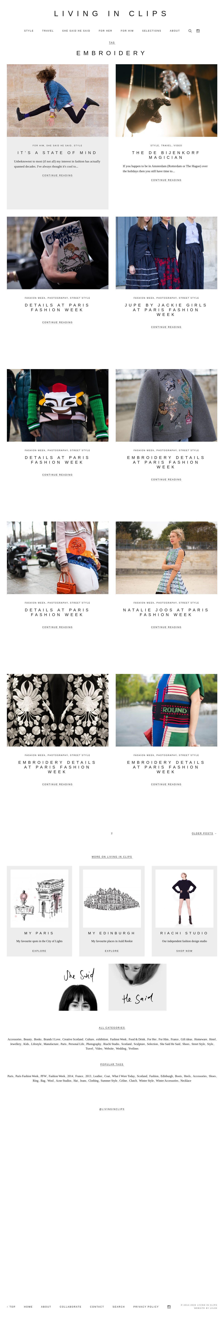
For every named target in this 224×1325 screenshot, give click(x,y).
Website (109, 1049)
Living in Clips (112, 14)
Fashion (154, 1076)
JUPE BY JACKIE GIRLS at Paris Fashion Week (166, 311)
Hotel (212, 1040)
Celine (123, 1081)
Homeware (200, 1040)
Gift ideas (186, 1040)
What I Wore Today (123, 1076)
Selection (152, 1044)
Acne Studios (63, 1081)
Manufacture (51, 1044)
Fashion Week (35, 299)
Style (78, 146)
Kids (26, 1044)
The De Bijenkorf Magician (166, 155)
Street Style (80, 299)
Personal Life (76, 1044)
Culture (89, 1040)
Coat (107, 1076)
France (175, 1040)
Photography (58, 299)
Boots (178, 1076)
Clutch (133, 1081)
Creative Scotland (72, 1040)
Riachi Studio (111, 1044)
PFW (44, 1076)
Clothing (93, 1081)
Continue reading (57, 176)
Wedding (121, 1049)
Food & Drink (137, 1040)
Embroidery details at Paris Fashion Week (166, 463)
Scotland (126, 1044)
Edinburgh (167, 1076)
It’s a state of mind (58, 153)
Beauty (28, 1040)
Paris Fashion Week (26, 1076)
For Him (38, 146)
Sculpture (139, 1044)
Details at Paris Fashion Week (57, 308)
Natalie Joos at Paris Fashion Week (166, 613)
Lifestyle (36, 1044)
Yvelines (133, 1049)
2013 (88, 1076)
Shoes (185, 1044)
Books (38, 1040)
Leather (97, 1076)
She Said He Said (59, 146)
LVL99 (213, 1309)
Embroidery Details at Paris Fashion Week (57, 768)
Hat (76, 1081)
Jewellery (15, 1044)
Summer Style (109, 1081)
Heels (187, 1076)
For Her (151, 1040)
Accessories (14, 1040)
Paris (63, 1044)
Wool (51, 1081)
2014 (70, 1076)
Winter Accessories (167, 1081)
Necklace (185, 1081)
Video (178, 146)
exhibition (102, 1040)
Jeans (83, 1081)
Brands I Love (52, 1040)
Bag (43, 1081)
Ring (35, 1081)
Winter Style (146, 1081)
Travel (166, 146)
